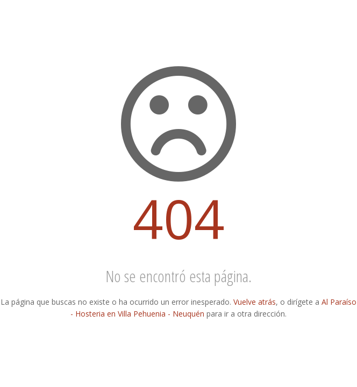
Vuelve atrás (254, 302)
